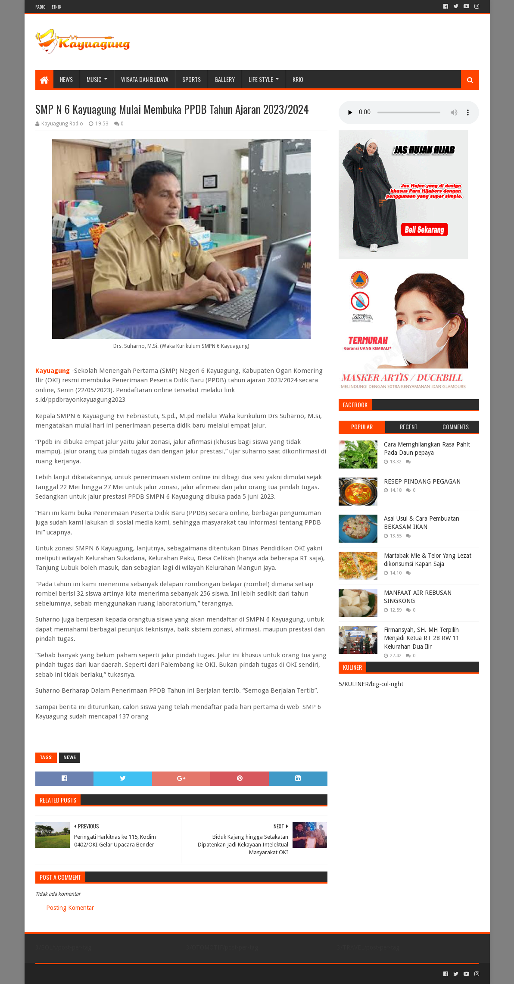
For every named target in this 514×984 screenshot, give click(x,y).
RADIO (40, 6)
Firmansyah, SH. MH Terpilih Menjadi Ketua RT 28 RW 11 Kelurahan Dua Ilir (421, 638)
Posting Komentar (70, 907)
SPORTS (191, 79)
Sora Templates (83, 974)
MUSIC (94, 79)
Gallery (225, 79)
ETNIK (56, 6)
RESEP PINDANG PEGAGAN (422, 481)
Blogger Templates (132, 974)
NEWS (66, 79)
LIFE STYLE (261, 79)
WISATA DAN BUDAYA (144, 79)
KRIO (298, 79)
